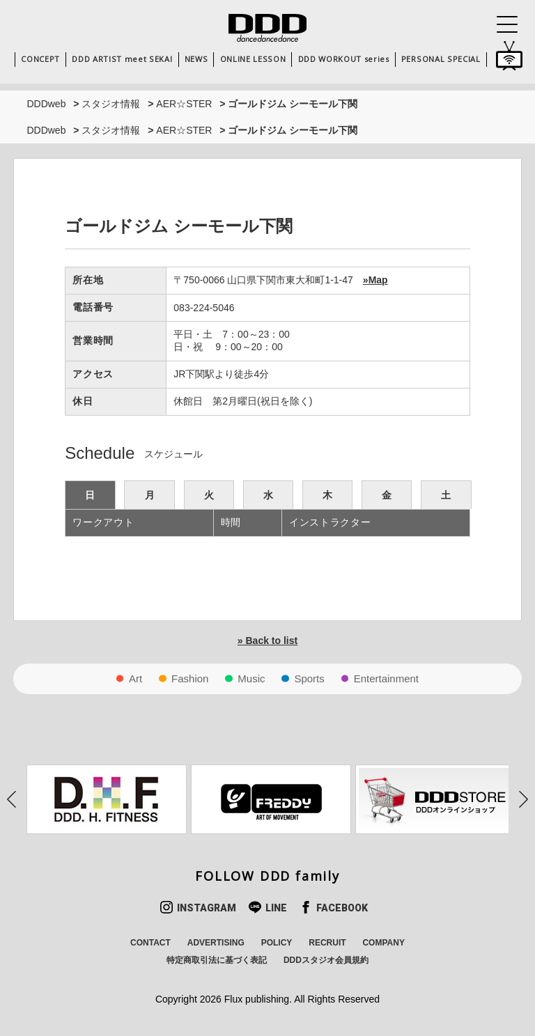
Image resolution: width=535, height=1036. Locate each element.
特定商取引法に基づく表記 (216, 960)
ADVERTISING (216, 943)
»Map (375, 279)
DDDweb (45, 103)
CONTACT (150, 943)
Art (135, 678)
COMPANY (383, 943)
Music (251, 678)
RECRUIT (327, 943)
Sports (309, 678)
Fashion (189, 678)
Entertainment (386, 678)
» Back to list (267, 640)
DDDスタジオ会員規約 (326, 960)
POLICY (277, 943)
